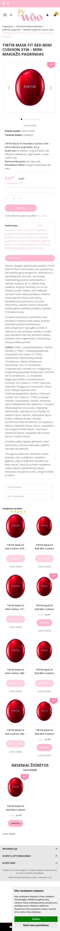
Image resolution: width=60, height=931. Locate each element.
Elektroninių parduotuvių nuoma (23, 877)
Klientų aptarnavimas (16, 855)
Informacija (9, 848)
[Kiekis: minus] (7, 198)
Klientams (8, 862)
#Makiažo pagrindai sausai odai (31, 233)
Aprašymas (14, 258)
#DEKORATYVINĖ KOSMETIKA (21, 230)
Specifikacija (15, 487)
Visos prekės (30, 770)
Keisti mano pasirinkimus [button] (36, 925)
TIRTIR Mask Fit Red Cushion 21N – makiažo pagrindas (15, 548)
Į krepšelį (44, 622)
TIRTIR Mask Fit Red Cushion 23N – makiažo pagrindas (15, 673)
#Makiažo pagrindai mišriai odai (34, 244)
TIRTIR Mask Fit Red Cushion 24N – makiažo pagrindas (15, 734)
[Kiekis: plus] (20, 198)
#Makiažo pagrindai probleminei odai (24, 248)
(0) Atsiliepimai (16, 496)
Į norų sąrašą (30, 125)
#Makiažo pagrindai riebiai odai (21, 237)
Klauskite (42, 215)
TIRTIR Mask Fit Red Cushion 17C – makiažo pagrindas (15, 609)
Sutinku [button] (36, 919)
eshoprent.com (45, 877)
